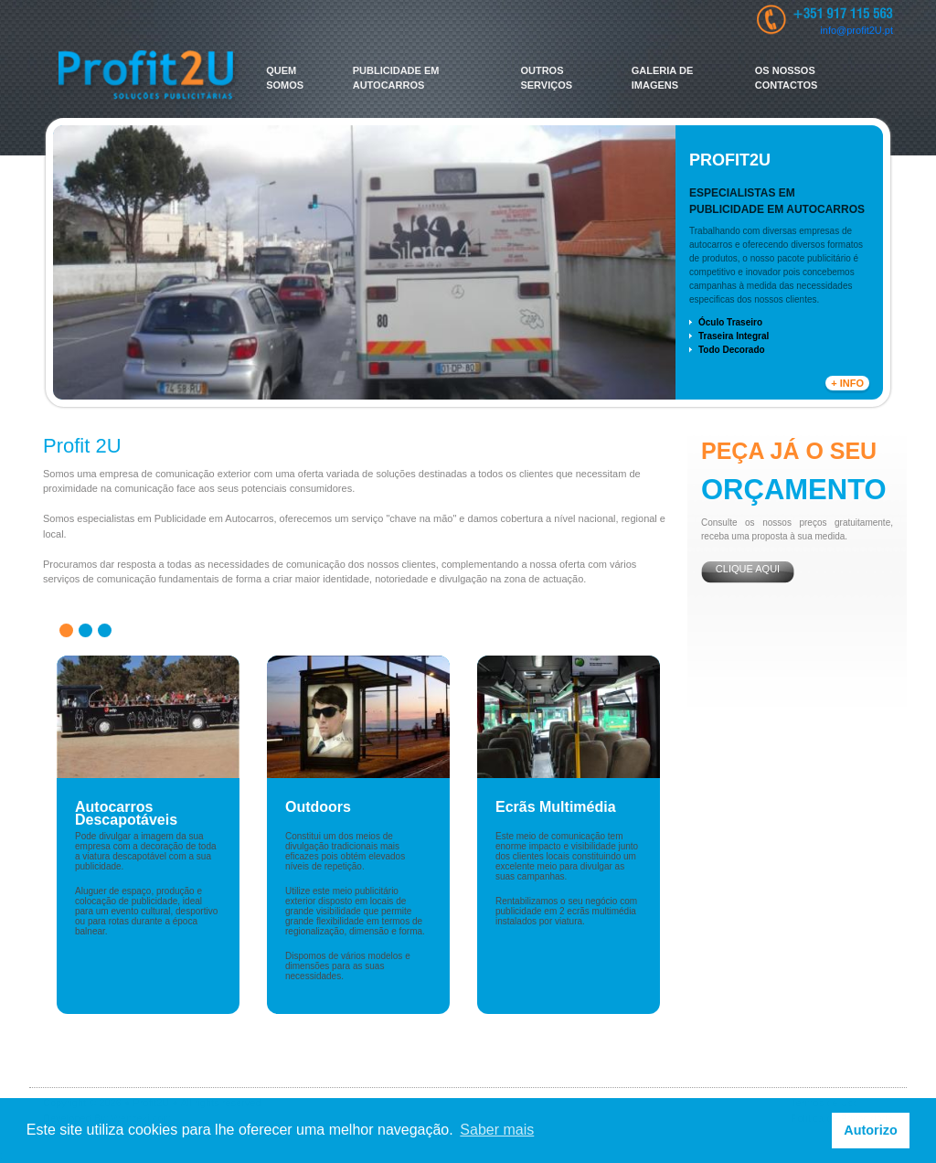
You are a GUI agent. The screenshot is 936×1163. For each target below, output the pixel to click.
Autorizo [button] (870, 1130)
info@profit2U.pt (856, 30)
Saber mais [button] (497, 1129)
